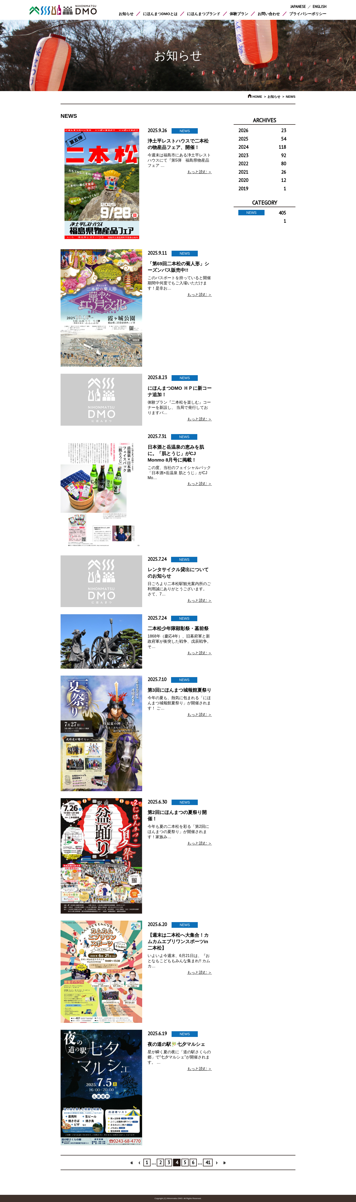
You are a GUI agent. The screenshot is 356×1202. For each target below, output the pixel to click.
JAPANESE (298, 6)
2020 (262, 180)
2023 (262, 155)
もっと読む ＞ (199, 172)
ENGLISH (319, 6)
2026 (262, 130)
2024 (262, 147)
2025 (262, 139)
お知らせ (126, 14)
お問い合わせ (269, 14)
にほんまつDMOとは (160, 14)
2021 (262, 172)
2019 (262, 189)
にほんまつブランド (203, 14)
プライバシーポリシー (307, 14)
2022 (262, 164)
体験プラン (239, 14)
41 (207, 1162)
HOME (255, 96)
